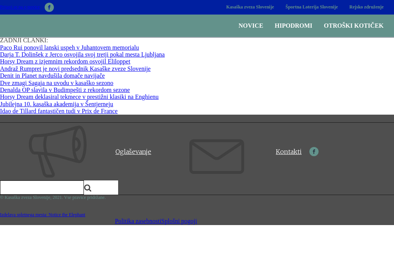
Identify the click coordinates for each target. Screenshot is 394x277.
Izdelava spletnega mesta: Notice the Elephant (42, 214)
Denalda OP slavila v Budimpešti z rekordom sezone (65, 90)
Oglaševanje (133, 151)
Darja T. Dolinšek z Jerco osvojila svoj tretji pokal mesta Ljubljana (82, 54)
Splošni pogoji (179, 221)
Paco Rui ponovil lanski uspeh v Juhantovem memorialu (69, 47)
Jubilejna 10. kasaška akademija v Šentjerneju (56, 104)
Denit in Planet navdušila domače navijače (52, 75)
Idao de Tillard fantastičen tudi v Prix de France (59, 111)
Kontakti (289, 151)
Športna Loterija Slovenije (311, 7)
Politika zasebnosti (138, 221)
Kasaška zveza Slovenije (250, 7)
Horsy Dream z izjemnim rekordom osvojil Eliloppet (65, 61)
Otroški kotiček (354, 25)
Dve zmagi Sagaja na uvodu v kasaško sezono (57, 83)
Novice (251, 25)
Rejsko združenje (366, 7)
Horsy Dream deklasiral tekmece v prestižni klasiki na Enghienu (79, 96)
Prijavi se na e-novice (20, 7)
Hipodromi (293, 25)
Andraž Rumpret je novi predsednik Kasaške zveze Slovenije (75, 68)
